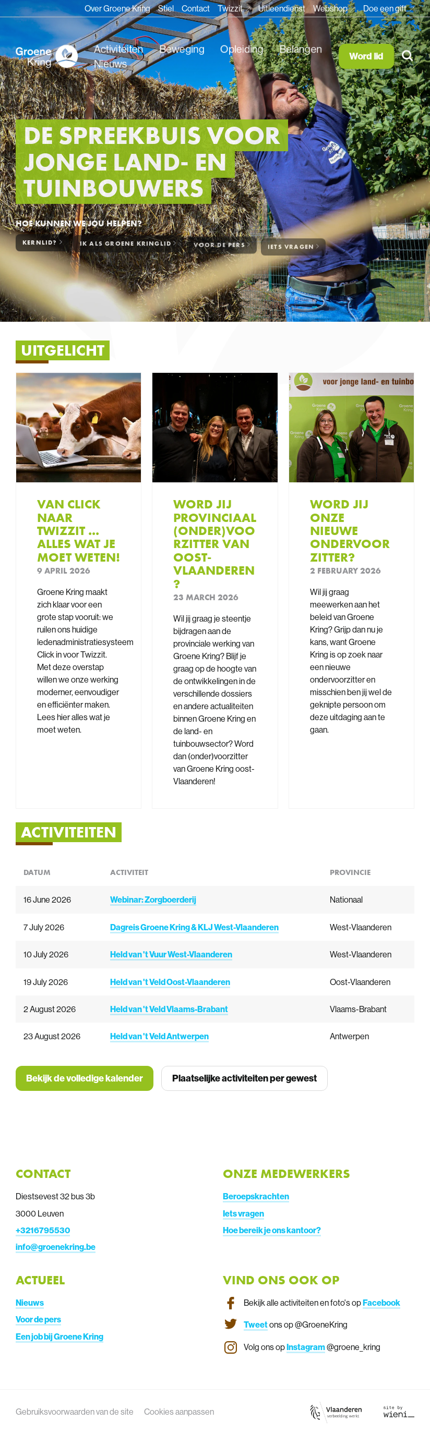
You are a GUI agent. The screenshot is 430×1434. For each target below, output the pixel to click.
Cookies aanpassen (179, 1411)
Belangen (300, 48)
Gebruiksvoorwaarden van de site (75, 1411)
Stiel (166, 8)
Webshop (331, 8)
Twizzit (231, 8)
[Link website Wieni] (399, 1411)
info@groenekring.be (55, 1247)
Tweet (256, 1324)
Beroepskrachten (256, 1196)
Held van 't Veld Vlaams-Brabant (169, 1009)
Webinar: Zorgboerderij (153, 899)
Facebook (381, 1302)
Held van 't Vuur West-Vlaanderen (171, 954)
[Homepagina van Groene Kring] (46, 56)
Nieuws (110, 63)
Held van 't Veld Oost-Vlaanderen (170, 982)
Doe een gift (385, 8)
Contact (196, 8)
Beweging (182, 48)
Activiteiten (118, 48)
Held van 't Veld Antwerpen (159, 1036)
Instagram (305, 1347)
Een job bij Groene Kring (59, 1336)
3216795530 (45, 1230)
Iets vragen (243, 1213)
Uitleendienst (281, 8)
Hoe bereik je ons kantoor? (272, 1230)
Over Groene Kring (117, 8)
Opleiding (242, 48)
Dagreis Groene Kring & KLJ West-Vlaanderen (194, 927)
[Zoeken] (408, 56)
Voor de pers (38, 1319)
